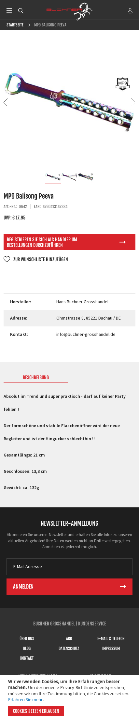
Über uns (27, 638)
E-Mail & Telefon (111, 638)
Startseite (15, 24)
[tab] (36, 379)
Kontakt (27, 658)
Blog (27, 648)
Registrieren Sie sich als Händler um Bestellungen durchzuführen (42, 242)
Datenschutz (69, 648)
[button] (6, 102)
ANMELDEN (130, 10)
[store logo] (70, 11)
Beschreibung (36, 377)
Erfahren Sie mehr (25, 699)
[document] (70, 697)
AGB (69, 638)
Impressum (111, 648)
